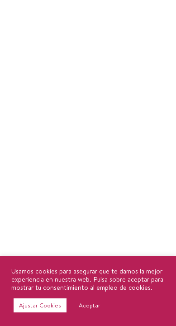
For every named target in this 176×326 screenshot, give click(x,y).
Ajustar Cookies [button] (40, 305)
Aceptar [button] (89, 305)
